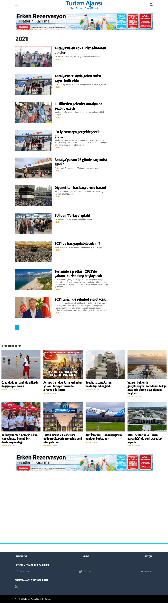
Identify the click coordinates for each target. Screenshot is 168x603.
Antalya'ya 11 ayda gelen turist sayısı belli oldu (78, 78)
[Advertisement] (84, 509)
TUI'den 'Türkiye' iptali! (72, 215)
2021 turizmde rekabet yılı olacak (80, 299)
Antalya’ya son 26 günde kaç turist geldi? (81, 162)
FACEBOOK (22, 571)
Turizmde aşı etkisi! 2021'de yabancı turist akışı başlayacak (78, 273)
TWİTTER (85, 571)
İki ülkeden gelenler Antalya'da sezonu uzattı (78, 106)
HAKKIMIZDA (21, 556)
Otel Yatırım (47, 446)
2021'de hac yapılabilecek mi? (77, 243)
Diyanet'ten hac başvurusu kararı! (80, 187)
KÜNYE (86, 556)
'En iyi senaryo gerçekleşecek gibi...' (77, 134)
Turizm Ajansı (30, 599)
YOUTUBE (147, 571)
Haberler (57, 59)
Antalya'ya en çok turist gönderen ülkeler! (80, 50)
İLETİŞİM (149, 556)
